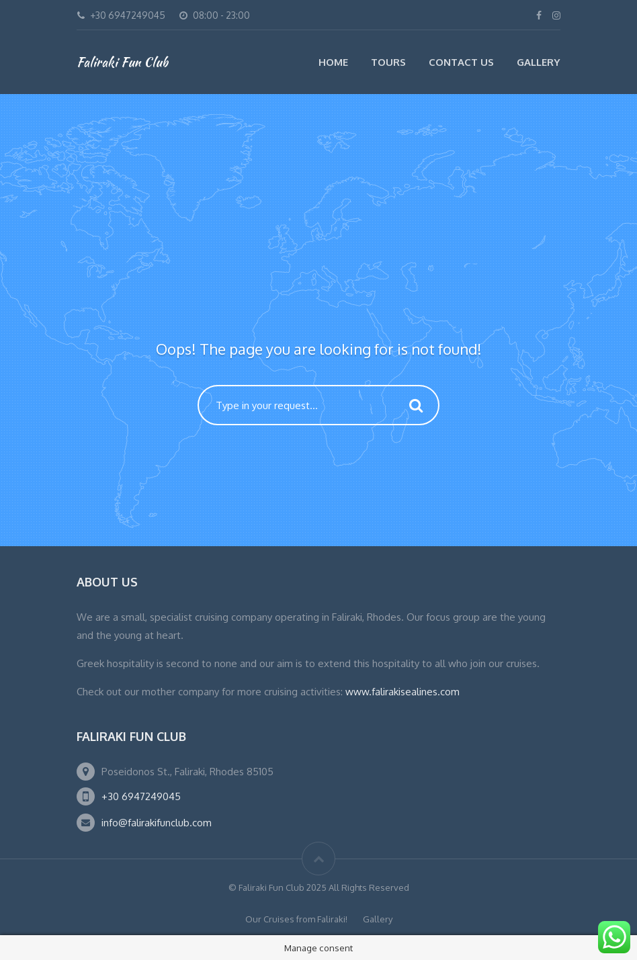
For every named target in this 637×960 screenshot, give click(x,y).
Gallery (538, 62)
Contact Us (461, 62)
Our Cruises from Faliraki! (296, 919)
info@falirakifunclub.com (156, 822)
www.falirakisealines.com (402, 691)
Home (333, 62)
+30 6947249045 (141, 796)
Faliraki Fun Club (122, 61)
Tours (388, 62)
